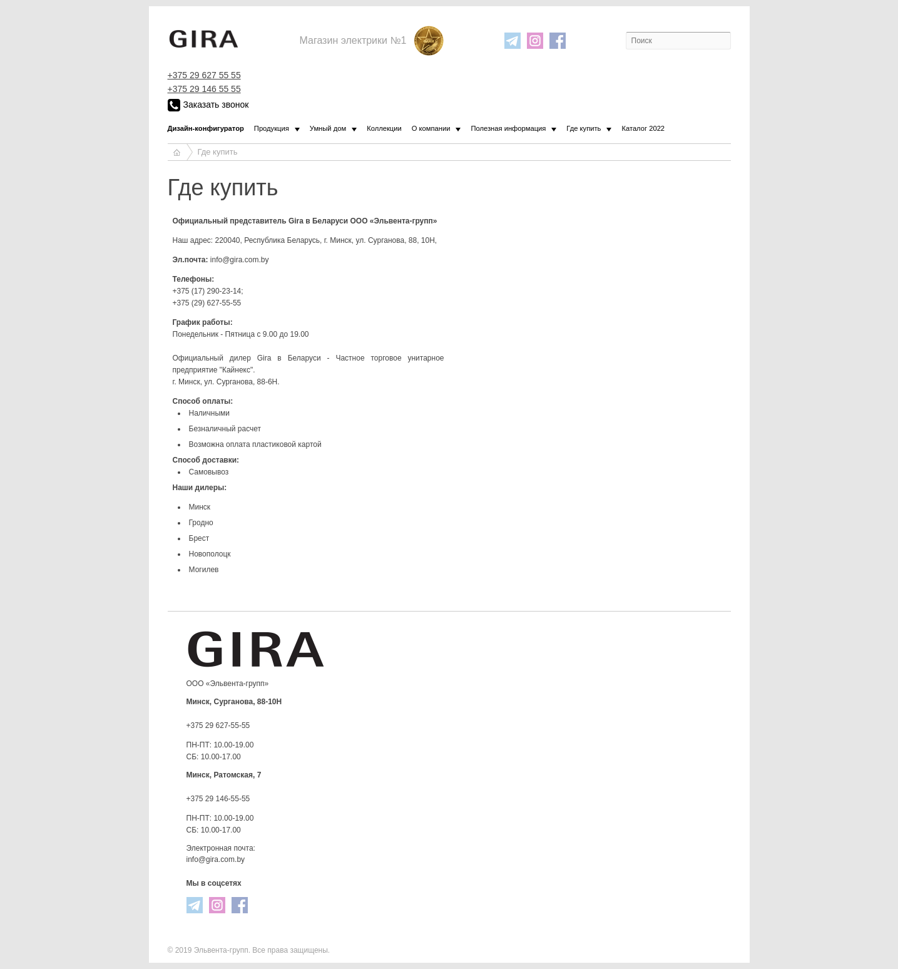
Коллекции (384, 128)
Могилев (204, 569)
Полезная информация (508, 128)
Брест (199, 538)
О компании (431, 128)
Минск (200, 507)
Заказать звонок (208, 105)
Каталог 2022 (643, 128)
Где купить (583, 128)
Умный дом (328, 128)
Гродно (201, 522)
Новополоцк (210, 554)
